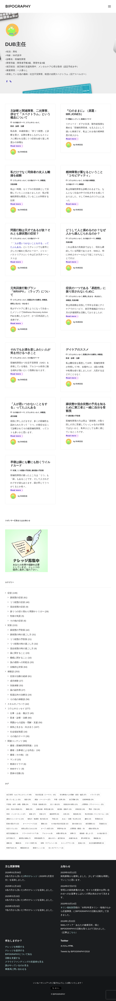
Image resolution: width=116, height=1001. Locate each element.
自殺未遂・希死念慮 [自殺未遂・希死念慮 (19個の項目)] (45, 809)
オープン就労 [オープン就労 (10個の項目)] (47, 828)
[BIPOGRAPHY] (18, 6)
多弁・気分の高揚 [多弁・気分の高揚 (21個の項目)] (14, 809)
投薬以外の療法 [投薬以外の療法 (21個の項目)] (71, 804)
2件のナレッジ (30, 876)
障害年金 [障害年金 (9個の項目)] (61, 828)
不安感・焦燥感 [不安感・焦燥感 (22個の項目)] (39, 804)
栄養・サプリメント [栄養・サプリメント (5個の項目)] (49, 843)
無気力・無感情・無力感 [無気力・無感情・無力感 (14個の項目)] (38, 819)
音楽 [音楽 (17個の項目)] (42, 814)
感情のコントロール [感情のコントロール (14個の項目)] (15, 819)
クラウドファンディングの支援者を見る (24, 961)
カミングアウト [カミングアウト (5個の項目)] (67, 843)
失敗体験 (13, 184)
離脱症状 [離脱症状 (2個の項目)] (24, 848)
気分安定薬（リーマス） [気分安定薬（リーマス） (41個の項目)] (45, 795)
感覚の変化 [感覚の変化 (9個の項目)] (94, 828)
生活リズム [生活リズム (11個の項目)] (11, 828)
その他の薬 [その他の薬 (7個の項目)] (102, 833)
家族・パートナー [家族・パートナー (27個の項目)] (42, 799)
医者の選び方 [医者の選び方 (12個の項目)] (12, 824)
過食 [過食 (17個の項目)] (32, 814)
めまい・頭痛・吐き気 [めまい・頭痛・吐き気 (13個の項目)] (71, 819)
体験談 (42, 180)
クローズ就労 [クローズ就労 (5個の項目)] (31, 843)
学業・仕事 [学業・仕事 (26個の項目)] (59, 799)
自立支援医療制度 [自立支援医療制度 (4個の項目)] (96, 843)
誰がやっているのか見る (17, 965)
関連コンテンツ (74, 119)
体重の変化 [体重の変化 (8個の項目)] (61, 833)
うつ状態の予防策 (24, 470)
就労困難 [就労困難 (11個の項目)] (90, 824)
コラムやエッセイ (32, 123)
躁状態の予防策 (74, 416)
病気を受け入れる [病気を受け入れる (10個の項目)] (29, 828)
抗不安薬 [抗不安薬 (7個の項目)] (10, 838)
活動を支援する (12, 958)
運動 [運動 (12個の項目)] (44, 824)
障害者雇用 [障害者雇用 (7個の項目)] (39, 838)
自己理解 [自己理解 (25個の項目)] (74, 799)
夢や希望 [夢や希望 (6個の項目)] (85, 838)
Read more (17, 146)
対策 (14, 470)
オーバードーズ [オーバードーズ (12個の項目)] (30, 824)
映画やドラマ (86, 119)
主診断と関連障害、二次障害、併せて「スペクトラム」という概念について (30, 114)
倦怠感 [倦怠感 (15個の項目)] (77, 814)
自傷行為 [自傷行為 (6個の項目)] (73, 838)
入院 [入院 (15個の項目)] (66, 814)
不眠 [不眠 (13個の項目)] (55, 819)
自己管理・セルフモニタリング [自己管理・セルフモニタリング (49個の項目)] (19, 795)
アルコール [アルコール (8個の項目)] (47, 833)
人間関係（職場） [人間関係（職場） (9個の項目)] (77, 828)
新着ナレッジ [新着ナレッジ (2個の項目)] (39, 848)
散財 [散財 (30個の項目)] (27, 799)
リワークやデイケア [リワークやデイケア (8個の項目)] (30, 833)
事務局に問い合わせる (15, 969)
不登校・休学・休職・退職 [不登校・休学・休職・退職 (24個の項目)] (17, 804)
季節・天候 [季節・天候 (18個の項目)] (94, 809)
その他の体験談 (89, 180)
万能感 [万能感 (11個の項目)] (103, 824)
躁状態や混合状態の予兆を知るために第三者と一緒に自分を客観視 (86, 407)
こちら (72, 932)
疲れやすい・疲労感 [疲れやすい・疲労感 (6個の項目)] (56, 838)
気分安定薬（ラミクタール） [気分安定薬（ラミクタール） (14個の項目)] (96, 814)
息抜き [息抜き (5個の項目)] (81, 843)
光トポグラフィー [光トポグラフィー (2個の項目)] (55, 848)
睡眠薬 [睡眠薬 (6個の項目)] (97, 838)
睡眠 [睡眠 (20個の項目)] (29, 809)
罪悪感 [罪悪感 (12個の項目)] (99, 819)
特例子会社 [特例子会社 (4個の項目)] (11, 848)
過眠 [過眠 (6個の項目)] (9, 843)
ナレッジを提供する (14, 950)
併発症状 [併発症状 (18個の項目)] (80, 809)
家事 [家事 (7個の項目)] (73, 833)
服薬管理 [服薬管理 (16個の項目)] (54, 814)
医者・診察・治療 (17, 126)
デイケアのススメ (77, 349)
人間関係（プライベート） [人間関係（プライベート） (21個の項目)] (93, 804)
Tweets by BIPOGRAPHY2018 (75, 951)
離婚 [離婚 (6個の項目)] (18, 843)
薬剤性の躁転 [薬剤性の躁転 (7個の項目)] (25, 838)
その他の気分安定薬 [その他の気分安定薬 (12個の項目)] (59, 824)
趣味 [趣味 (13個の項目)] (88, 819)
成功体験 (13, 416)
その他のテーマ (19, 123)
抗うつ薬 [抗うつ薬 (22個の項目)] (55, 804)
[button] (109, 6)
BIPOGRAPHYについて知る (18, 954)
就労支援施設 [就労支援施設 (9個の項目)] (12, 833)
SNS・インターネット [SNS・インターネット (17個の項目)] (15, 814)
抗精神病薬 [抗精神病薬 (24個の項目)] (88, 799)
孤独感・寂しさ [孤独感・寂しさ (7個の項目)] (86, 833)
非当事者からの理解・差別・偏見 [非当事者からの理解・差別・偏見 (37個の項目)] (73, 795)
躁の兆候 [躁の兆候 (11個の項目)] (77, 824)
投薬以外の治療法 (34, 300)
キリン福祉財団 (68, 907)
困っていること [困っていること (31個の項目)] (13, 799)
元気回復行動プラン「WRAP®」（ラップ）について (30, 291)
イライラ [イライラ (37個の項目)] (95, 795)
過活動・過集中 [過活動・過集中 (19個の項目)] (64, 809)
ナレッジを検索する (14, 946)
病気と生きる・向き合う (19, 304)
